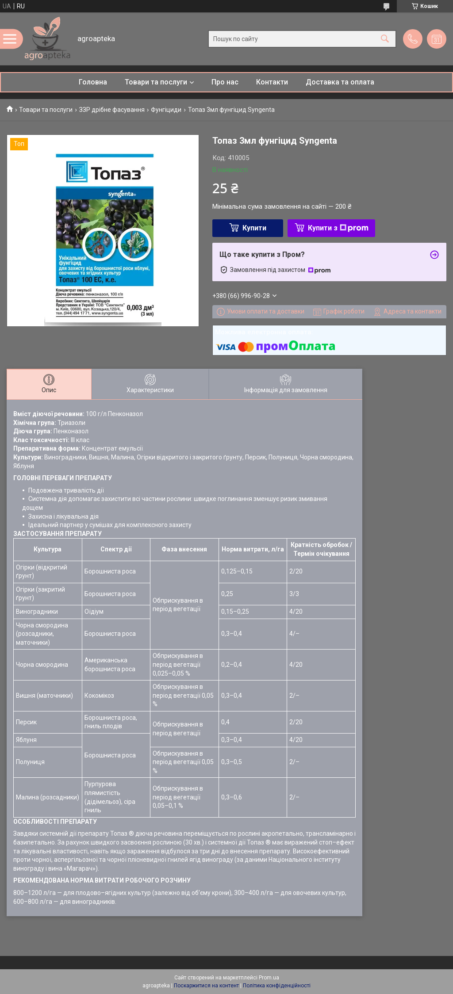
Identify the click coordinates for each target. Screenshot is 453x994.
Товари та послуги (156, 82)
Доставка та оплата (340, 82)
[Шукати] (384, 39)
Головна (93, 82)
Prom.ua (269, 978)
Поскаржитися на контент (206, 986)
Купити (254, 228)
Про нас (224, 82)
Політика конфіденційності (277, 986)
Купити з (338, 228)
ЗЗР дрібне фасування (112, 109)
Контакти (272, 82)
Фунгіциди (166, 109)
